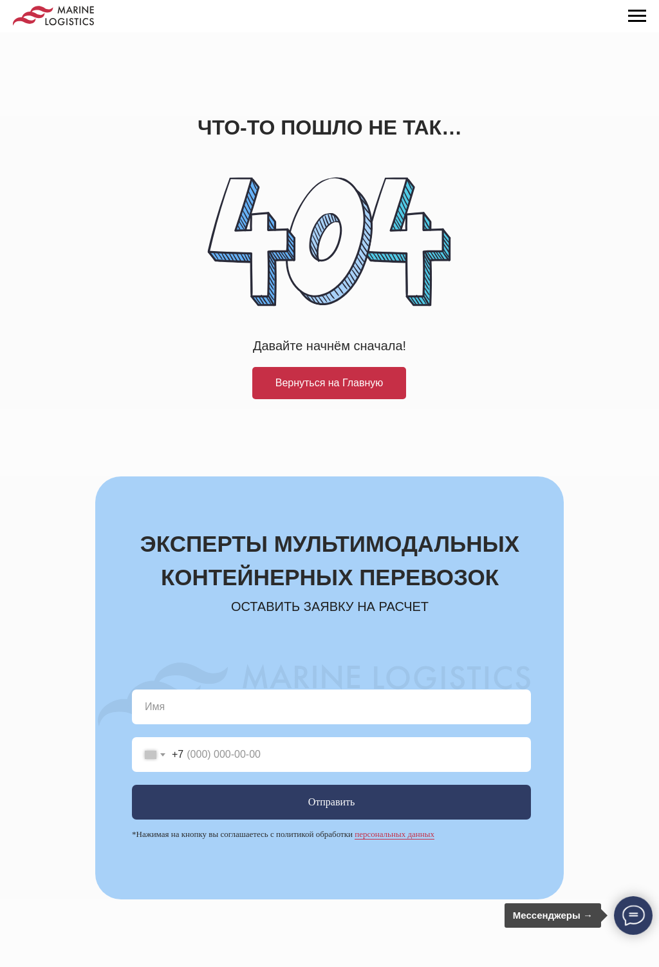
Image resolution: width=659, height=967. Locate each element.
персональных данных (394, 834)
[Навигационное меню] (637, 16)
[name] (331, 707)
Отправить (331, 801)
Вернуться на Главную (329, 382)
